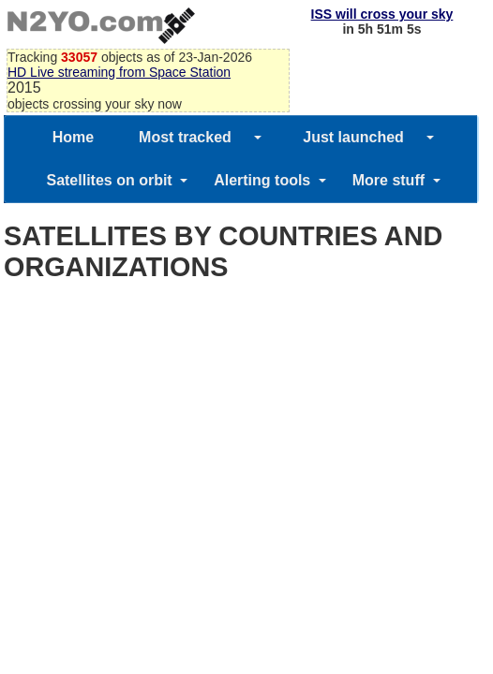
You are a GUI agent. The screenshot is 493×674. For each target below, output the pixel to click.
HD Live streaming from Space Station (119, 72)
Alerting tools (262, 180)
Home (73, 137)
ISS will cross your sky (382, 14)
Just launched (353, 137)
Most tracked (185, 137)
